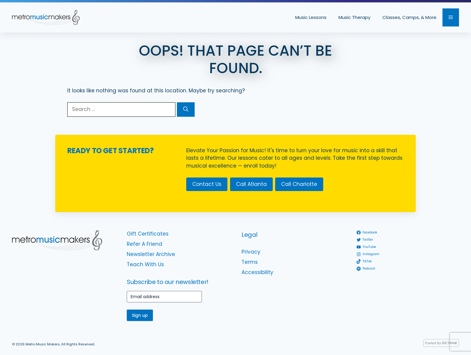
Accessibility (257, 272)
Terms (250, 262)
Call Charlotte (299, 184)
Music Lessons (311, 17)
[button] (450, 17)
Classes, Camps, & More (409, 17)
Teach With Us (145, 264)
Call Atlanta (251, 184)
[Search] (186, 109)
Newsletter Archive (151, 254)
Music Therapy (354, 17)
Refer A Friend (144, 244)
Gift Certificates (148, 233)
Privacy (251, 251)
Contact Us (206, 184)
